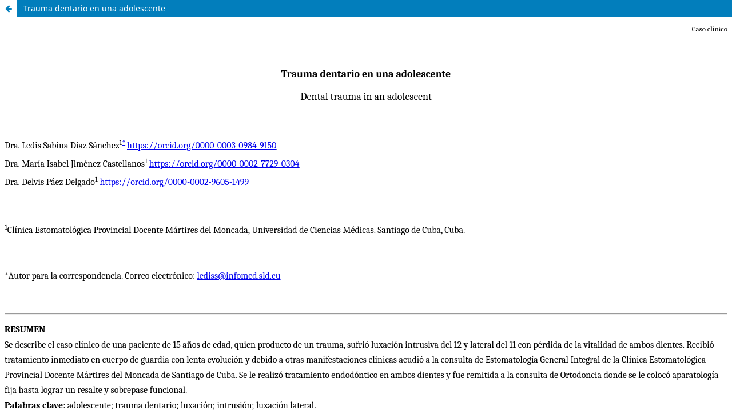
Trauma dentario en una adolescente (94, 8)
